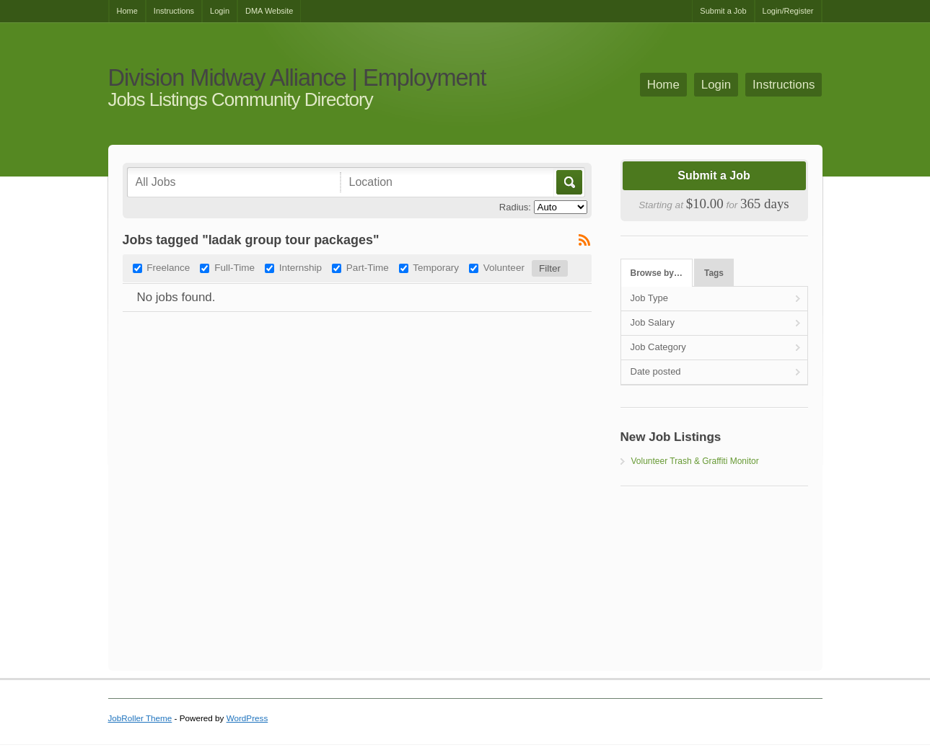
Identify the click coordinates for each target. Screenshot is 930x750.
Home (127, 10)
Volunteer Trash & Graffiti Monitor (695, 461)
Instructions (174, 10)
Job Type (650, 298)
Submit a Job (723, 10)
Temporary (436, 267)
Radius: (515, 207)
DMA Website (269, 10)
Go (568, 182)
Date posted (656, 371)
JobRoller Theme (140, 718)
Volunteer (504, 267)
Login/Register (788, 10)
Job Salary (653, 322)
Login (219, 10)
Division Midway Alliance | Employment (297, 78)
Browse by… (657, 273)
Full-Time (234, 267)
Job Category (658, 346)
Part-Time (367, 267)
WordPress (247, 718)
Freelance (168, 267)
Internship (300, 267)
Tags (714, 273)
